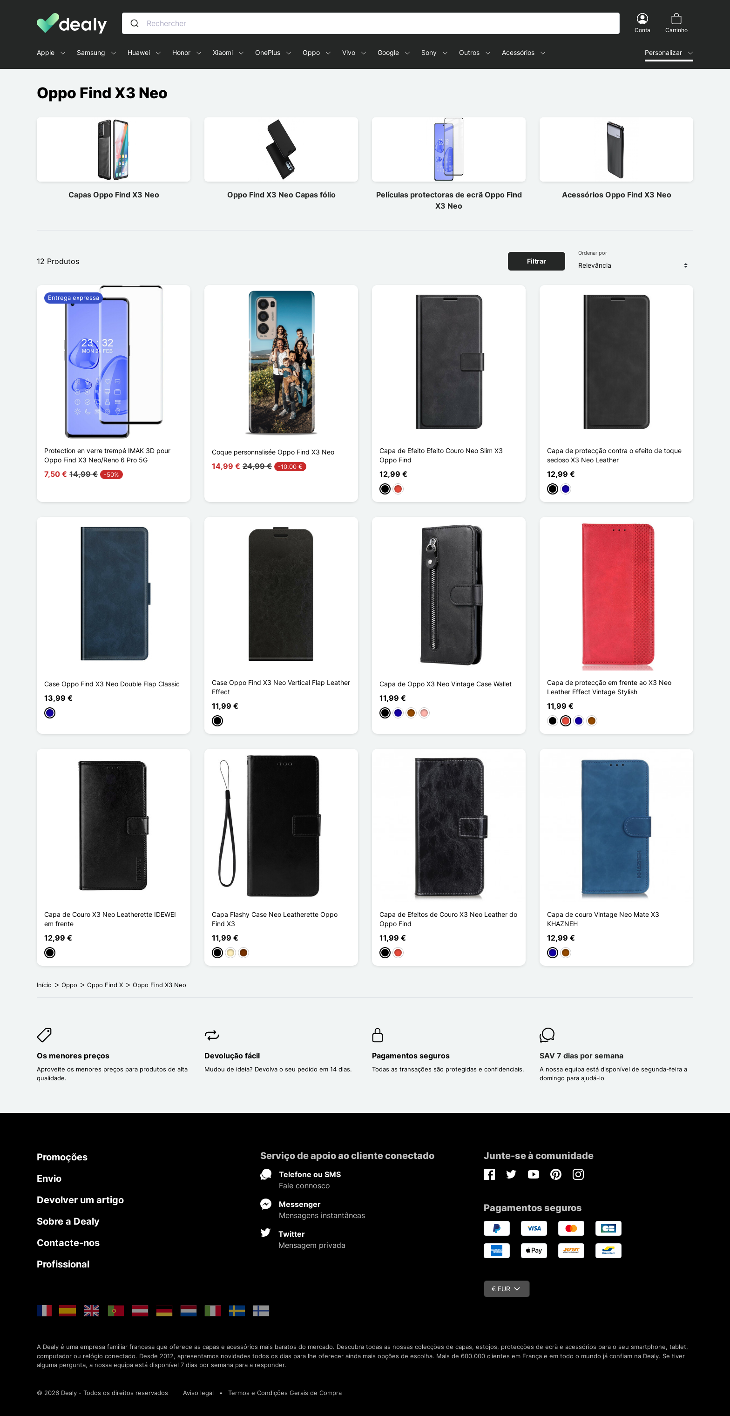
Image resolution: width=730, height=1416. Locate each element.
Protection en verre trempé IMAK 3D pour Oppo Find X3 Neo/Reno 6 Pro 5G (107, 455)
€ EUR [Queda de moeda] (506, 1289)
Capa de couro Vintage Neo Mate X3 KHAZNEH (603, 919)
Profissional (63, 1264)
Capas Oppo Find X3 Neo (113, 194)
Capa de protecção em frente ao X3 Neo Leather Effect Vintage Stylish (609, 687)
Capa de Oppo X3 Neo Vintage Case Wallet (445, 684)
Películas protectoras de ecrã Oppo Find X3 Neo (449, 200)
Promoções (62, 1157)
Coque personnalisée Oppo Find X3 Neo (273, 452)
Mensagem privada (311, 1245)
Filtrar (536, 261)
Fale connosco (304, 1185)
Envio (49, 1178)
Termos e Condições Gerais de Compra (285, 1392)
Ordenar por (592, 253)
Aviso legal (198, 1392)
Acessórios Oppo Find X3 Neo (616, 194)
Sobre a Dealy (68, 1221)
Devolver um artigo (80, 1200)
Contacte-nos (68, 1242)
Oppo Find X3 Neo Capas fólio (281, 194)
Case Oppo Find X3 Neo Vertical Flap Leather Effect (281, 687)
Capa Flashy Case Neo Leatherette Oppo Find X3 (275, 919)
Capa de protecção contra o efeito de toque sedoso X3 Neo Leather (614, 455)
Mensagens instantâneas (322, 1215)
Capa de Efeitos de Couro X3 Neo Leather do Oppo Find (448, 919)
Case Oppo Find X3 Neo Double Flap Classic (112, 684)
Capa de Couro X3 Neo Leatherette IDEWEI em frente (110, 919)
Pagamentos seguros (411, 1055)
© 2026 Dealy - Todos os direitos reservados (102, 1392)
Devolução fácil (232, 1055)
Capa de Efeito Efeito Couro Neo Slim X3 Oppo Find (441, 455)
